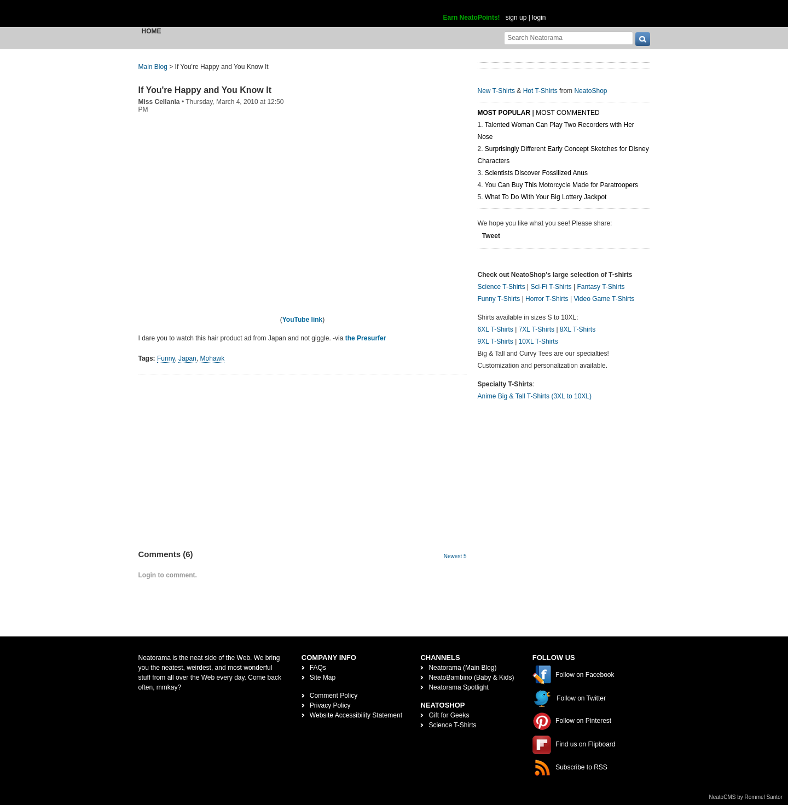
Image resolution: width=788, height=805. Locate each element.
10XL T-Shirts (538, 341)
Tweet (491, 236)
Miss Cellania (159, 102)
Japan (187, 358)
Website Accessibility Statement (356, 715)
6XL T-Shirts (495, 329)
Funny (166, 358)
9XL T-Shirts (495, 341)
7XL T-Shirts (536, 329)
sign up (516, 17)
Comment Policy (333, 695)
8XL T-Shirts (577, 329)
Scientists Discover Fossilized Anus (536, 173)
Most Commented (567, 113)
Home (151, 31)
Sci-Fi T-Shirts (550, 287)
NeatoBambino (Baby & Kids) (471, 677)
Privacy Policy (330, 705)
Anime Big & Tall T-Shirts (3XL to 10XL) (535, 396)
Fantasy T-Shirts (600, 287)
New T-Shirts (496, 91)
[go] (642, 39)
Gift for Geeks (448, 715)
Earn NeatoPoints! (471, 17)
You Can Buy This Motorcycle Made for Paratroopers (561, 185)
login (539, 17)
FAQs (318, 667)
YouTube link (302, 319)
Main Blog (152, 67)
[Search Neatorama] (569, 37)
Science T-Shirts (501, 287)
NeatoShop (590, 91)
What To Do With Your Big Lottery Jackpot (546, 197)
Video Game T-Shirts (603, 299)
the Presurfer (365, 338)
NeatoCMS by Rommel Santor (746, 797)
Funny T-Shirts (499, 299)
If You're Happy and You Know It (205, 90)
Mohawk (212, 358)
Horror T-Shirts (546, 299)
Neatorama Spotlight (458, 687)
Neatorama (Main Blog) (462, 667)
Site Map (322, 677)
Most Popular (504, 113)
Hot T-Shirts (540, 91)
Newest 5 (455, 556)
